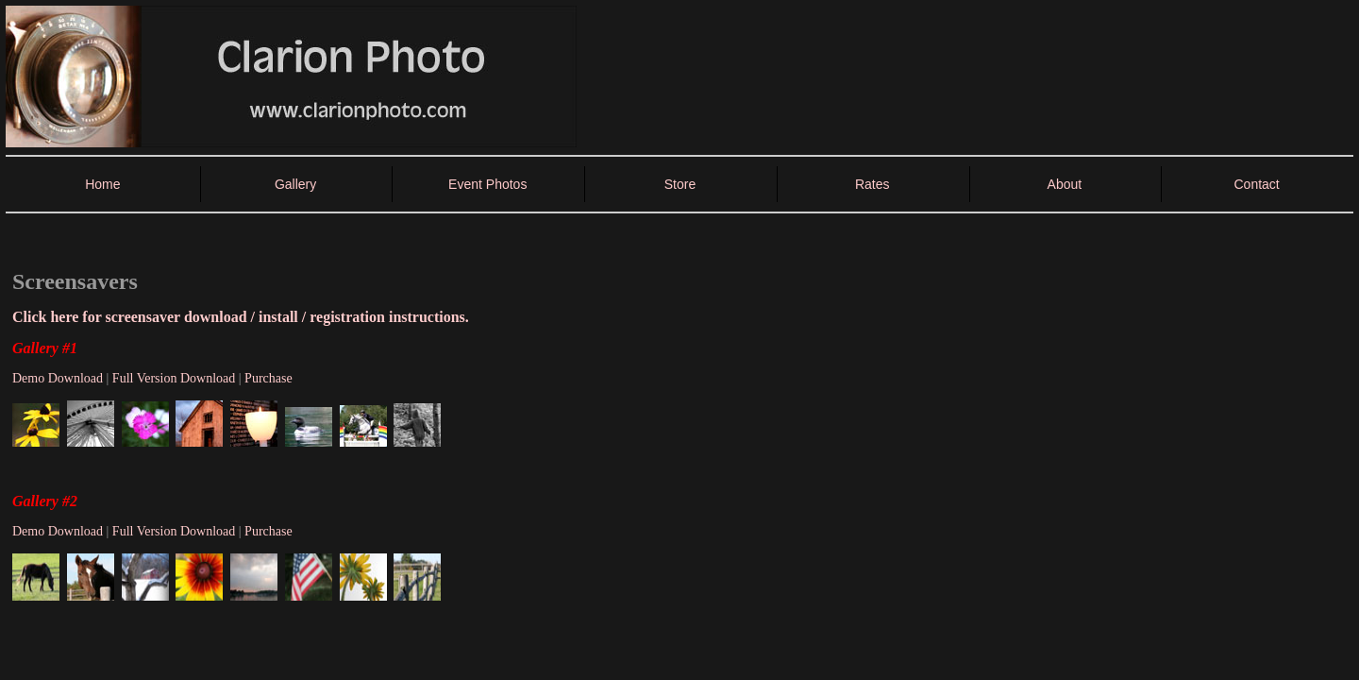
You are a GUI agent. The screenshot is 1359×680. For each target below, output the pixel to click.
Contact (1256, 184)
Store (680, 184)
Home (102, 184)
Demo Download (57, 378)
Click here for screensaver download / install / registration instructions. (240, 317)
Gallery (295, 184)
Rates (872, 184)
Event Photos (487, 184)
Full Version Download (173, 378)
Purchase (268, 378)
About (1065, 184)
